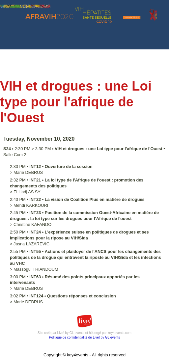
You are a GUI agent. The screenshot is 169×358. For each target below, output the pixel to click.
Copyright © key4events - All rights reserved (84, 354)
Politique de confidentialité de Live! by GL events (84, 337)
